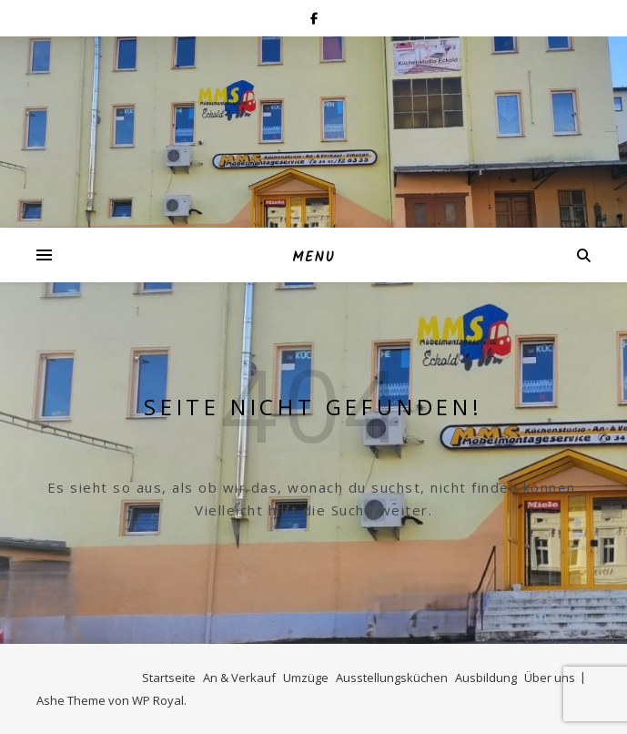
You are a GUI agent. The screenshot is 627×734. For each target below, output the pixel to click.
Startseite (169, 677)
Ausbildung (486, 677)
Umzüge (306, 677)
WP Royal (158, 700)
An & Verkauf (239, 677)
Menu (313, 258)
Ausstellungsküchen (392, 677)
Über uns (549, 677)
